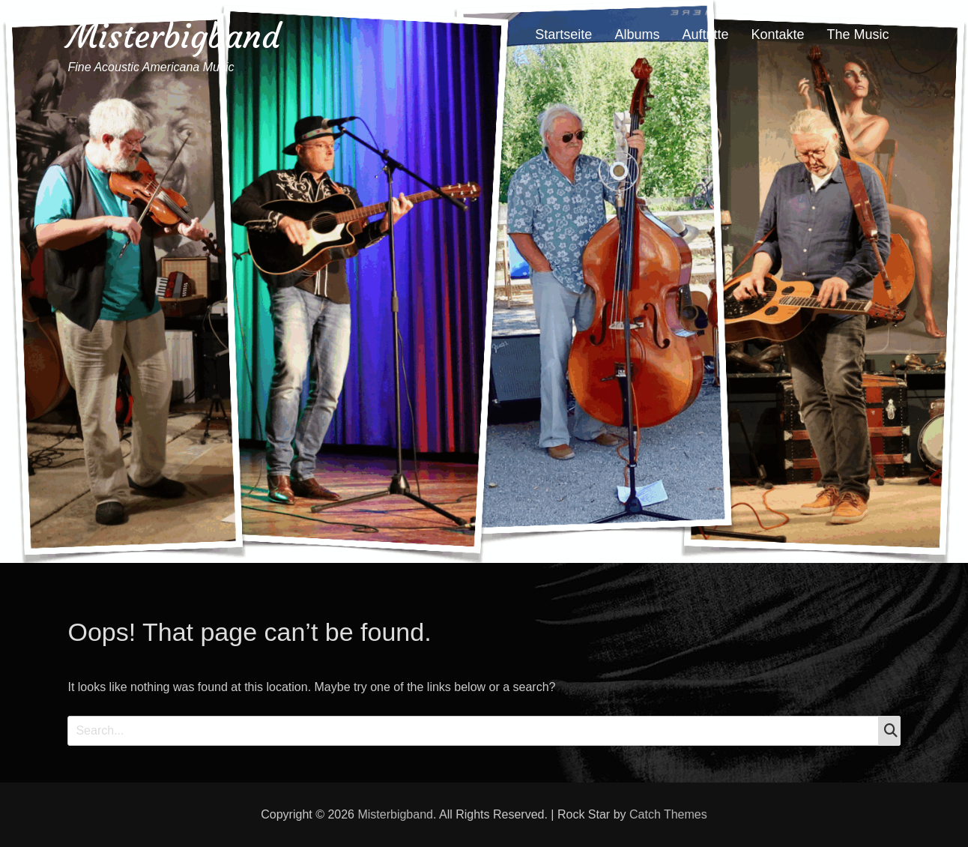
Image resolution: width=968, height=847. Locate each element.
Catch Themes (668, 814)
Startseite (563, 34)
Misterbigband (173, 36)
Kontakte (777, 34)
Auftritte (705, 34)
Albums (636, 34)
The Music (858, 34)
